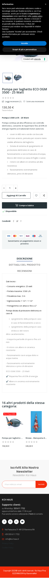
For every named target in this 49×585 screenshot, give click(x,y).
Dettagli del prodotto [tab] (24, 264)
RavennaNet (32, 573)
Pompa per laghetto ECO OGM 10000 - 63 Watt (13, 438)
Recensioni (24, 270)
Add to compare (44, 195)
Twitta (17, 221)
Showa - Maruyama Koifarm (36, 438)
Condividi (13, 221)
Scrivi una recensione (35, 101)
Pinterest (21, 221)
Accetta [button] (24, 43)
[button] (46, 4)
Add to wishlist (36, 195)
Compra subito (24, 205)
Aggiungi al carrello (16, 195)
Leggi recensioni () (12, 101)
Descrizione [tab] (25, 258)
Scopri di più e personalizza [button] (24, 49)
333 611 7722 (19, 541)
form (31, 547)
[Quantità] (10, 188)
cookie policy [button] (37, 16)
